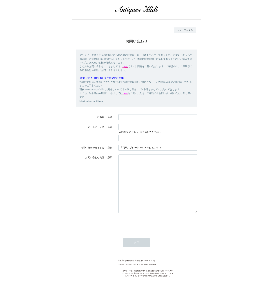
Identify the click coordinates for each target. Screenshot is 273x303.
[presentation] (146, 235)
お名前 (100, 117)
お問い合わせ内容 (94, 157)
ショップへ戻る (185, 30)
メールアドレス (96, 127)
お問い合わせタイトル (92, 147)
